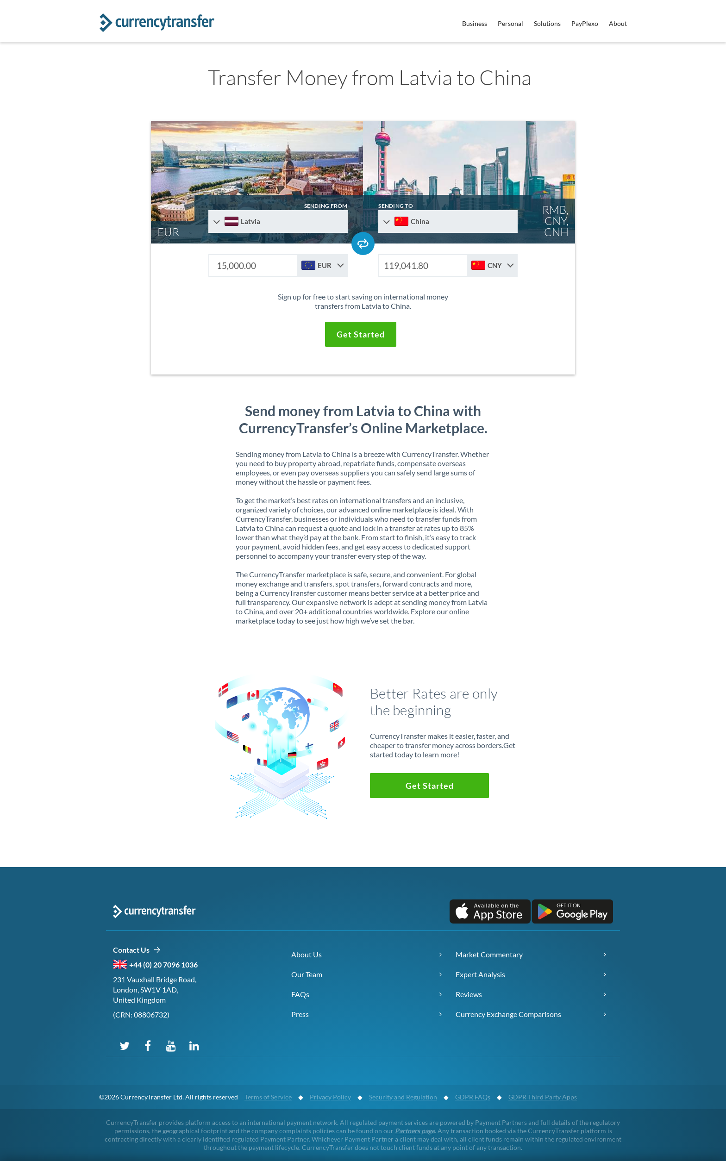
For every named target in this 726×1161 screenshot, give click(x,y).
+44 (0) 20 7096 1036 (163, 964)
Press (300, 1014)
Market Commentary (489, 954)
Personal (510, 23)
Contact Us (137, 950)
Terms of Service (268, 1097)
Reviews (469, 994)
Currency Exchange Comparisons (508, 1014)
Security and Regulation (403, 1097)
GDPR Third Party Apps (542, 1097)
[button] (360, 334)
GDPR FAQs (472, 1097)
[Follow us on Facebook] (147, 1045)
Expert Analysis (480, 974)
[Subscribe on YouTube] (170, 1045)
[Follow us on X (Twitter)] (124, 1045)
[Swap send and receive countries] (363, 243)
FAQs (300, 994)
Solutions (547, 23)
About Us (306, 954)
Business (474, 23)
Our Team (306, 974)
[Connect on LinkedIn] (194, 1045)
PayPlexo (584, 23)
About (618, 23)
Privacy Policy (330, 1097)
